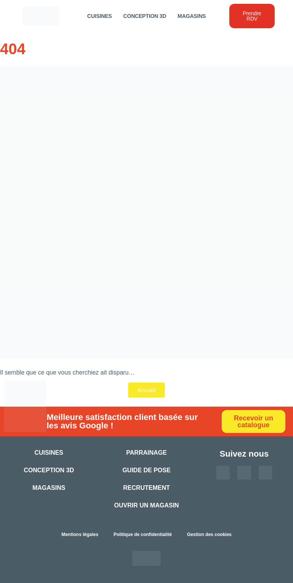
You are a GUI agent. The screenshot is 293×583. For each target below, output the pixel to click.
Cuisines (99, 16)
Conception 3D (144, 16)
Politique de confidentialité (143, 534)
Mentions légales (79, 534)
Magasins (192, 16)
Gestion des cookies (209, 534)
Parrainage (146, 452)
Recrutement (146, 487)
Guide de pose (146, 470)
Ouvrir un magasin (146, 505)
